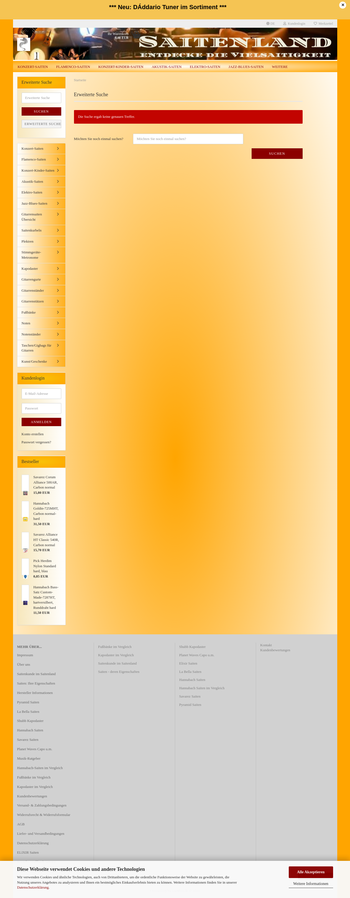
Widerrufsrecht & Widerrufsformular (43, 815)
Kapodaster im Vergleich (35, 787)
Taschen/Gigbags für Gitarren (37, 348)
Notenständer (31, 334)
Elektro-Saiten (205, 67)
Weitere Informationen (310, 884)
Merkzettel (323, 24)
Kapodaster (30, 268)
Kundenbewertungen (32, 796)
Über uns (23, 664)
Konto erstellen (33, 434)
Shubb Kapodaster (30, 721)
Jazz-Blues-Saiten (246, 67)
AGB (21, 824)
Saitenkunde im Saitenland (36, 674)
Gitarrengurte (31, 279)
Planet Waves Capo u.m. (34, 749)
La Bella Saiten (28, 711)
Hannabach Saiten (30, 730)
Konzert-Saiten (33, 67)
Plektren (28, 241)
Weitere (280, 67)
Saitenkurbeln (32, 230)
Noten (26, 323)
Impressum (25, 655)
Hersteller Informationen (35, 693)
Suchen (277, 153)
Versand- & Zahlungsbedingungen (42, 805)
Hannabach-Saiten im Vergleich (40, 768)
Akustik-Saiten (167, 67)
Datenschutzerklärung (33, 887)
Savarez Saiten (28, 739)
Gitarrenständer (33, 290)
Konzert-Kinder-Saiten (121, 67)
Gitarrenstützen (33, 301)
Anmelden (41, 422)
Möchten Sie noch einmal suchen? (98, 139)
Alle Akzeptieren (311, 872)
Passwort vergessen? (36, 442)
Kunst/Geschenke (34, 361)
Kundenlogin (294, 24)
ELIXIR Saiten (28, 852)
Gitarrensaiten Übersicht (32, 217)
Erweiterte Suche (43, 124)
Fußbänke (29, 312)
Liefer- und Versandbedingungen (41, 833)
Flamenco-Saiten (73, 67)
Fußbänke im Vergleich (34, 777)
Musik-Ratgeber (28, 758)
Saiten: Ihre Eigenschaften (36, 683)
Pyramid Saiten (28, 702)
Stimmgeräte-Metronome (31, 255)
